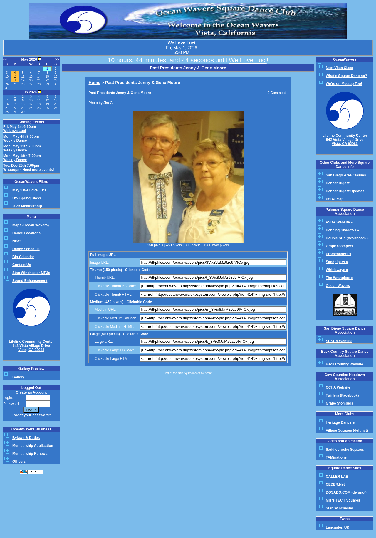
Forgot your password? (31, 415)
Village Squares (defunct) (347, 430)
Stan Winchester (339, 508)
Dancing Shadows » (342, 230)
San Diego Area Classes (346, 175)
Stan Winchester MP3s (31, 273)
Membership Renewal (30, 454)
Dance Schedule (26, 249)
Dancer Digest (338, 183)
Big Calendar (23, 257)
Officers (19, 462)
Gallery (18, 377)
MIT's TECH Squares (343, 500)
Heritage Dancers (340, 422)
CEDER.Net (335, 484)
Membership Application (32, 446)
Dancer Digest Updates (345, 191)
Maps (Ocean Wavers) (30, 225)
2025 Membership (27, 206)
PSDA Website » (339, 222)
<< (5, 59)
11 (14, 76)
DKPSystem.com (189, 373)
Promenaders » (338, 254)
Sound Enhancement (29, 281)
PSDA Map (334, 199)
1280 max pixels (216, 245)
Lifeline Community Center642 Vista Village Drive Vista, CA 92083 (31, 346)
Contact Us (21, 265)
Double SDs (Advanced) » (347, 238)
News (16, 241)
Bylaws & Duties (26, 438)
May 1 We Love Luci (29, 190)
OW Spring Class (26, 198)
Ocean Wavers (338, 286)
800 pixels (193, 245)
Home (94, 82)
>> (57, 59)
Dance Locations (26, 233)
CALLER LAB (337, 476)
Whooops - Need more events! (28, 170)
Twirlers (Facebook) (342, 395)
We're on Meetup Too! (344, 84)
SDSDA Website (339, 341)
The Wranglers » (339, 278)
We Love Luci (181, 43)
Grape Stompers (339, 246)
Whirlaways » (337, 270)
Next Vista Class (339, 68)
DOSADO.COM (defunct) (346, 492)
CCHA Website (338, 387)
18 (14, 80)
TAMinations (336, 457)
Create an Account (31, 392)
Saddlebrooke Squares (345, 449)
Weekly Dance (15, 140)
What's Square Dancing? (346, 76)
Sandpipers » (337, 262)
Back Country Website (344, 364)
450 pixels (174, 245)
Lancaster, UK (337, 527)
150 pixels (155, 245)
